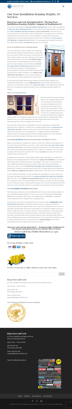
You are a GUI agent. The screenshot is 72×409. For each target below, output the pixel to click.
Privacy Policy (33, 404)
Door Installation (17, 139)
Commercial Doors (20, 93)
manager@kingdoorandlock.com (17, 297)
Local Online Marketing (55, 404)
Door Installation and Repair (18, 188)
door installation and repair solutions (22, 31)
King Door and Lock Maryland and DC (20, 29)
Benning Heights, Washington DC (36, 27)
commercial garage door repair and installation (48, 176)
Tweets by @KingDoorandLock (16, 360)
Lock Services (47, 396)
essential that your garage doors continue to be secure (42, 166)
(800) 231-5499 (51, 231)
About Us (27, 396)
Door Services (36, 396)
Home (20, 396)
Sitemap (25, 404)
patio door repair (39, 85)
